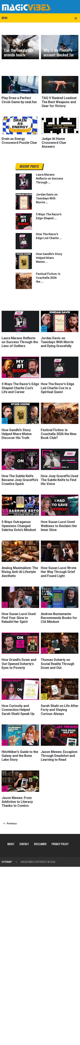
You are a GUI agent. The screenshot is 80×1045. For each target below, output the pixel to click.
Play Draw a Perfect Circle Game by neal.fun (19, 100)
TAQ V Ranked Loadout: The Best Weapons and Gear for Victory (59, 102)
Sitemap (7, 860)
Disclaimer (40, 842)
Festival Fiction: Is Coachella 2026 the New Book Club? (58, 433)
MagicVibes (27, 860)
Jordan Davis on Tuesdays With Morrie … (47, 198)
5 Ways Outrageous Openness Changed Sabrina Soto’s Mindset (19, 525)
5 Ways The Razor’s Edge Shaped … (48, 216)
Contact (24, 842)
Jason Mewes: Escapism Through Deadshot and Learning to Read (59, 754)
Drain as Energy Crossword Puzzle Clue (19, 140)
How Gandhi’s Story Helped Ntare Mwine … (49, 257)
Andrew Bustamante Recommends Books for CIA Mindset (59, 617)
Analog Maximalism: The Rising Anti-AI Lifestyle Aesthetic (20, 571)
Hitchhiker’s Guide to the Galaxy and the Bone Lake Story (20, 754)
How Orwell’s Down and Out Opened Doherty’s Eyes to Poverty (19, 662)
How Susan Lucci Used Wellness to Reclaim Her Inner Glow (59, 525)
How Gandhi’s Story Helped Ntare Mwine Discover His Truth (17, 433)
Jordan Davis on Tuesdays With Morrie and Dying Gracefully (57, 342)
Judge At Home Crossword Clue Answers (54, 142)
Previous (10, 821)
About (10, 842)
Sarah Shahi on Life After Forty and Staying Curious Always (59, 708)
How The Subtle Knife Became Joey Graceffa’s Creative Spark (20, 479)
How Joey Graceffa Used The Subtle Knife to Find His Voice (59, 479)
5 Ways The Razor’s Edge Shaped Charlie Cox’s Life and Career (20, 387)
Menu (4, 18)
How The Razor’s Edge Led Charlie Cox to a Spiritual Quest (57, 387)
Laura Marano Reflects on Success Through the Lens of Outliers (20, 342)
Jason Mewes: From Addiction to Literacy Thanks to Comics (17, 800)
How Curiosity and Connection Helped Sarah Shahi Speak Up (18, 708)
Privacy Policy (60, 842)
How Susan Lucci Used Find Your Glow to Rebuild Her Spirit (19, 617)
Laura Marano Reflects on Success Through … (49, 178)
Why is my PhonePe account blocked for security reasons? (58, 54)
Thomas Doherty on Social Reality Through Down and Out (57, 662)
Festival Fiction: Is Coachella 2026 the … (48, 277)
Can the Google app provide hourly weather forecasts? (19, 54)
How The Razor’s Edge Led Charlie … (49, 235)
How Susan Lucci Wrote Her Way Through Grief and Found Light (58, 571)
